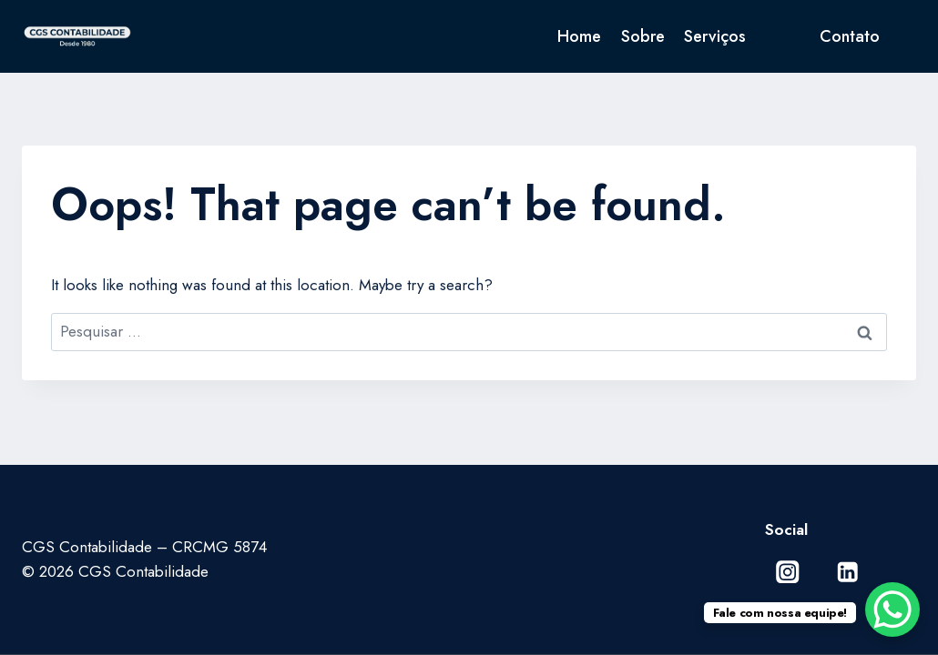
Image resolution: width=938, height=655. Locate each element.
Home (579, 36)
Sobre (643, 36)
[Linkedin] (847, 572)
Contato (850, 36)
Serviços (715, 36)
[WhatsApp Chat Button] (892, 609)
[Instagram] (788, 572)
